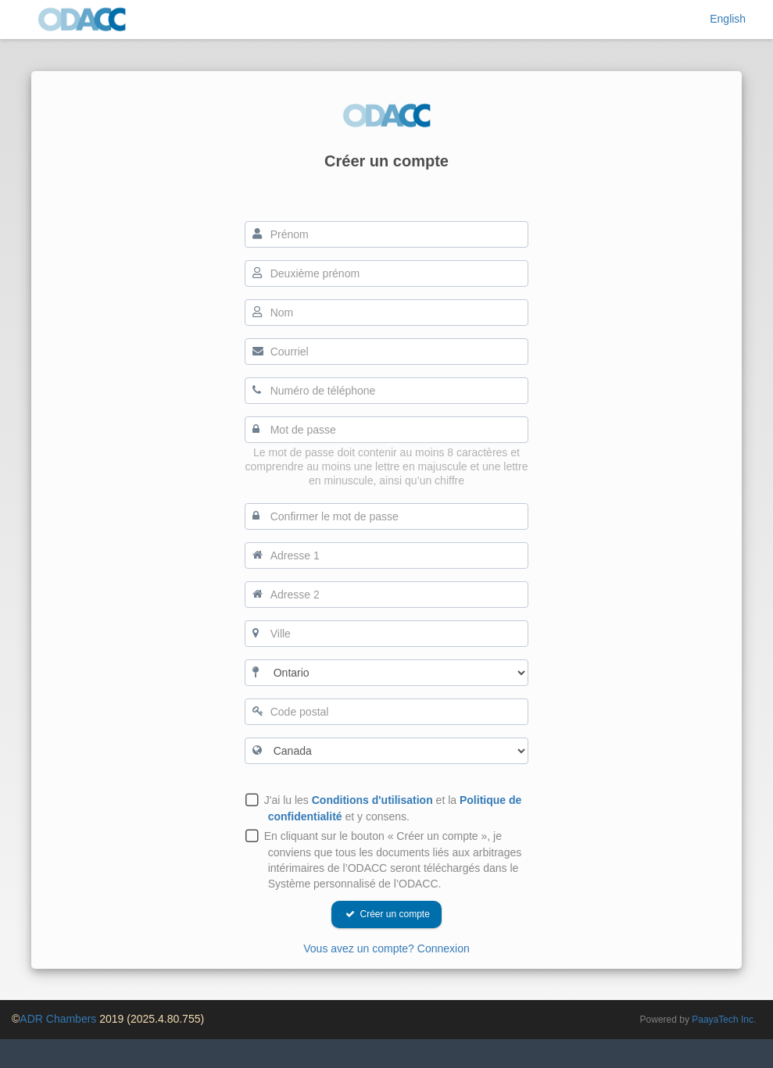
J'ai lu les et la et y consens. (395, 808)
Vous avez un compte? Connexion (386, 948)
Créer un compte (387, 914)
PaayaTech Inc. (724, 1019)
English (728, 19)
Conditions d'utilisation (372, 800)
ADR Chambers (58, 1019)
